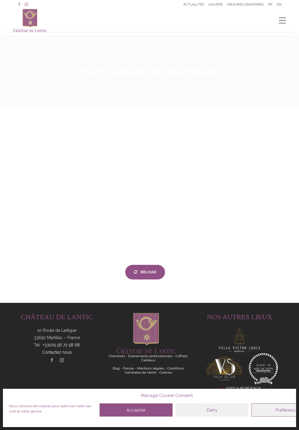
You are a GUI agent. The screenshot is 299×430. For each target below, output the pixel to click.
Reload (145, 272)
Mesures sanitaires (245, 4)
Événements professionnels (150, 356)
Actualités (193, 4)
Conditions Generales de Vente (154, 370)
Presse (128, 368)
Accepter (136, 410)
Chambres (117, 356)
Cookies (165, 372)
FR (270, 4)
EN (279, 4)
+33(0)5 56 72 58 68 (61, 345)
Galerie (215, 4)
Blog (116, 368)
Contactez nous (57, 352)
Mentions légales (150, 368)
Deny (212, 410)
